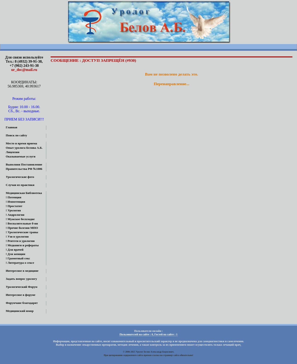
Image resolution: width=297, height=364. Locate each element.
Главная (11, 127)
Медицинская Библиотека (24, 193)
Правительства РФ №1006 (24, 169)
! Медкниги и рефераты (22, 245)
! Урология (13, 210)
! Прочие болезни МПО (22, 228)
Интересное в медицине (22, 270)
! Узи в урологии (17, 236)
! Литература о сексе (20, 262)
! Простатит (14, 206)
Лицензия (12, 152)
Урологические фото (20, 177)
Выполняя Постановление (24, 164)
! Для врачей (14, 249)
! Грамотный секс (18, 258)
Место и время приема (21, 143)
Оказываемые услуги (20, 156)
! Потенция (13, 197)
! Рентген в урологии (20, 241)
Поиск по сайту (16, 135)
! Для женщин (15, 254)
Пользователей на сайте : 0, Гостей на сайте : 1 (148, 334)
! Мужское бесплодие (20, 219)
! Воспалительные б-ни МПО (19, 224)
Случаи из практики (20, 185)
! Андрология (15, 214)
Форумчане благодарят (22, 303)
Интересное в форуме (20, 295)
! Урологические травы (22, 232)
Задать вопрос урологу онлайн (18, 279)
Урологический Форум (21, 286)
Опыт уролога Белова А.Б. (24, 147)
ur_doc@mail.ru (24, 70)
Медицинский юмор (20, 311)
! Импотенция (15, 201)
